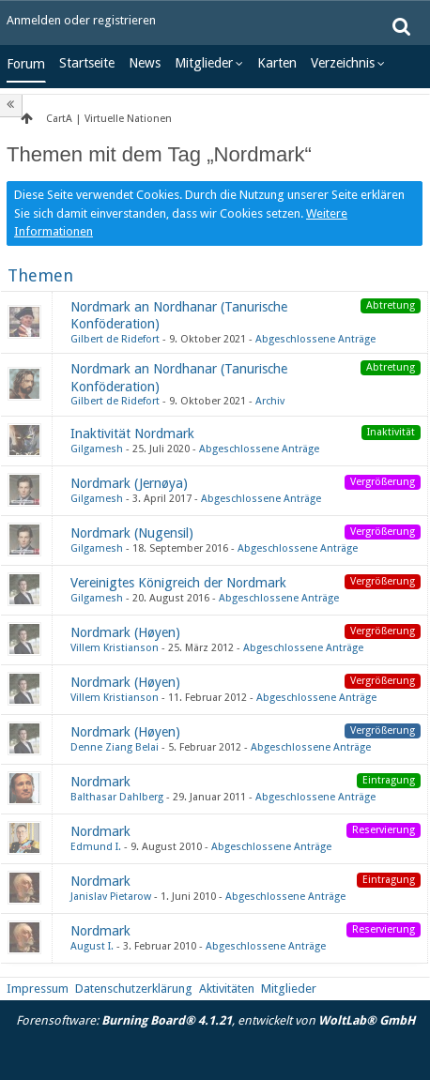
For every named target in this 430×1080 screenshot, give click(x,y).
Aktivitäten (226, 988)
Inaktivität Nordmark (132, 433)
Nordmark (100, 781)
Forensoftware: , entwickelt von (215, 1020)
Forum (26, 63)
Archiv (269, 401)
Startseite (87, 62)
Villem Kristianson (114, 648)
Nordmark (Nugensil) (131, 532)
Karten (277, 62)
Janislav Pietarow (110, 896)
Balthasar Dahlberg (116, 797)
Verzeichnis (343, 62)
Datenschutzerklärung (133, 988)
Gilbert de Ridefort (115, 339)
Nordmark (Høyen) (125, 632)
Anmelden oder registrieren (81, 20)
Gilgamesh (96, 449)
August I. (92, 946)
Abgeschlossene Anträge (315, 339)
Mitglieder (204, 62)
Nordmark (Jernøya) (129, 483)
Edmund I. (95, 847)
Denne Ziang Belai (114, 747)
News (145, 62)
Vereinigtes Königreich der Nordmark (178, 582)
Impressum (38, 988)
